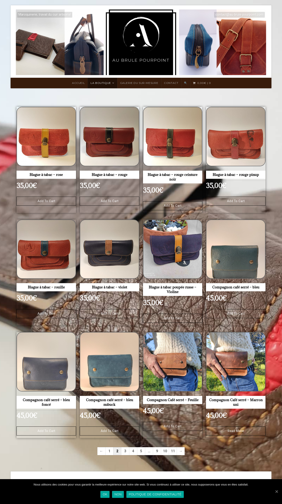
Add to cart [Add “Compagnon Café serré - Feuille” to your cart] (172, 426)
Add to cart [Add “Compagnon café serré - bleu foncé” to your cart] (46, 431)
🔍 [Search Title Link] (185, 83)
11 (173, 451)
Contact (171, 83)
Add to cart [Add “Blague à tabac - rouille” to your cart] (46, 314)
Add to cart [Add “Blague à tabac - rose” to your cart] (46, 201)
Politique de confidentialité (155, 494)
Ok (105, 494)
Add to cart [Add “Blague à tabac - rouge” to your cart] (109, 201)
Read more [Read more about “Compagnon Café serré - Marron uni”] (236, 431)
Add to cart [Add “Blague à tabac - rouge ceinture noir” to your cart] (172, 206)
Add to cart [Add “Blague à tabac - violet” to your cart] (109, 314)
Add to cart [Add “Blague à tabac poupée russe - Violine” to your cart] (172, 318)
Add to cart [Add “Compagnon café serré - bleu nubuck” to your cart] (109, 431)
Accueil (78, 83)
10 (165, 451)
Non (118, 494)
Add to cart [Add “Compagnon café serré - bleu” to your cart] (236, 314)
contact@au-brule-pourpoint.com (239, 15)
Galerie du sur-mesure (139, 83)
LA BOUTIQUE (101, 83)
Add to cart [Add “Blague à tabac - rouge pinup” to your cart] (236, 201)
